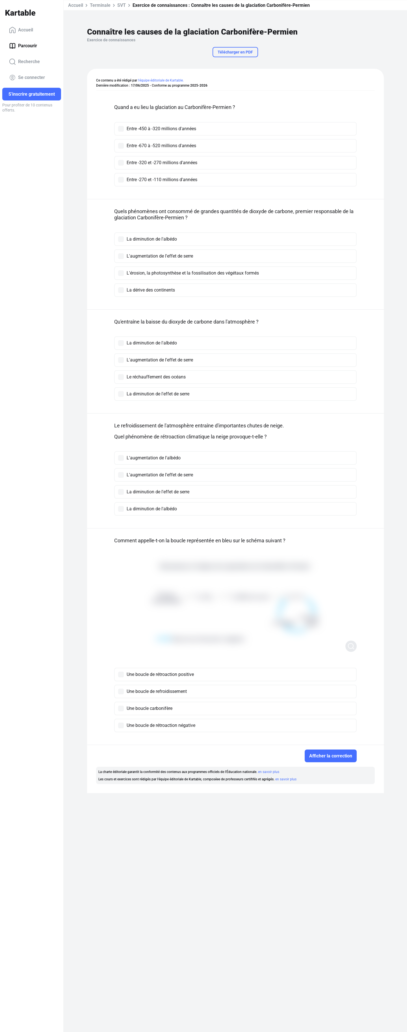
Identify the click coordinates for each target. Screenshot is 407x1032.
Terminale (100, 5)
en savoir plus (268, 772)
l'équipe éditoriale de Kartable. (161, 80)
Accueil (21, 30)
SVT (121, 5)
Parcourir (23, 45)
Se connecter (27, 77)
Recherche (24, 61)
